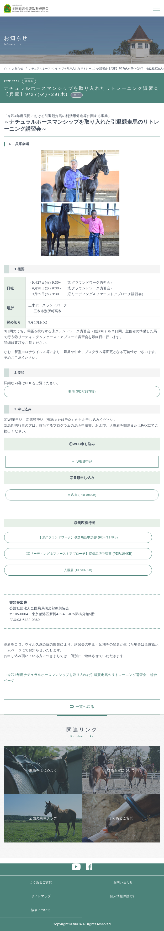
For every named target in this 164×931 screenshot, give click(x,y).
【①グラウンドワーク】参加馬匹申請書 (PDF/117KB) (78, 537)
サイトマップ (41, 896)
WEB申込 (85, 461)
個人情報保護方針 (123, 896)
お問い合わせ (123, 882)
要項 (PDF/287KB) (82, 391)
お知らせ (17, 68)
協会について (41, 910)
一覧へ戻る (85, 706)
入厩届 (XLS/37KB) (78, 570)
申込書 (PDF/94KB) (82, 495)
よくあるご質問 (40, 882)
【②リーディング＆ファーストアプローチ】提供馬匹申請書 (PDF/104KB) (78, 553)
